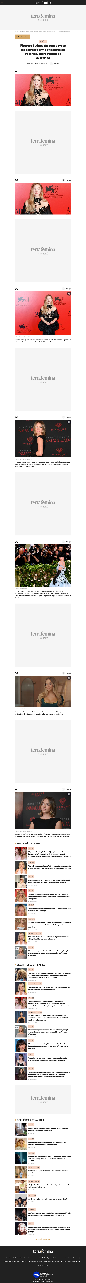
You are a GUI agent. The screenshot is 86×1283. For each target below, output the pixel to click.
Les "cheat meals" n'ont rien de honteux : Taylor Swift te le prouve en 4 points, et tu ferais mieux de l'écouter (49, 1214)
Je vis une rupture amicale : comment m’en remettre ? (47, 1199)
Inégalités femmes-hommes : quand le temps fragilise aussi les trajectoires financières (48, 1129)
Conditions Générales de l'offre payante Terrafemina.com (45, 1261)
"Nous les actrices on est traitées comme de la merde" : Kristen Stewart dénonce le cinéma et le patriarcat (48, 1059)
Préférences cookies (43, 1265)
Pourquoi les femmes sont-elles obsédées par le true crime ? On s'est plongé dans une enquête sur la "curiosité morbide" (49, 1159)
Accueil (16, 31)
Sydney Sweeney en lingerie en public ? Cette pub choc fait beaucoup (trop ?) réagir (49, 909)
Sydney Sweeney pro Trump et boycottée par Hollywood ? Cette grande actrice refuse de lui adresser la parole (49, 881)
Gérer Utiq (76, 1261)
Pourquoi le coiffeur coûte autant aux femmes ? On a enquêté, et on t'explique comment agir (47, 1143)
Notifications (68, 1261)
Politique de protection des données (15, 1261)
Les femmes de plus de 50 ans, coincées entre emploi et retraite (48, 1172)
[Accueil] (43, 2)
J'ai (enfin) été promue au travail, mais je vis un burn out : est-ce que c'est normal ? (49, 1186)
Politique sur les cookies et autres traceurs (65, 1258)
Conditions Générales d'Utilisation (16, 1258)
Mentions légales (47, 1258)
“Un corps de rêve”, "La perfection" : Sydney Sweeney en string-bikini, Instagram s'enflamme (49, 938)
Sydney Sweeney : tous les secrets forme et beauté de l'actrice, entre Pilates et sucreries (51, 31)
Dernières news (24, 31)
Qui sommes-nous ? (34, 1258)
